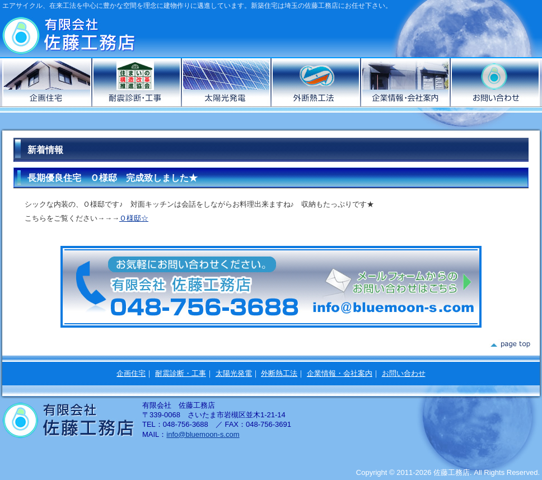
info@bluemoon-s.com (202, 434)
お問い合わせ (495, 82)
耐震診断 (137, 82)
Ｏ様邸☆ (133, 218)
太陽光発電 (227, 82)
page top (510, 344)
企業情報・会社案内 (406, 82)
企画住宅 (47, 82)
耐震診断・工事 (180, 373)
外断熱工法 (316, 82)
